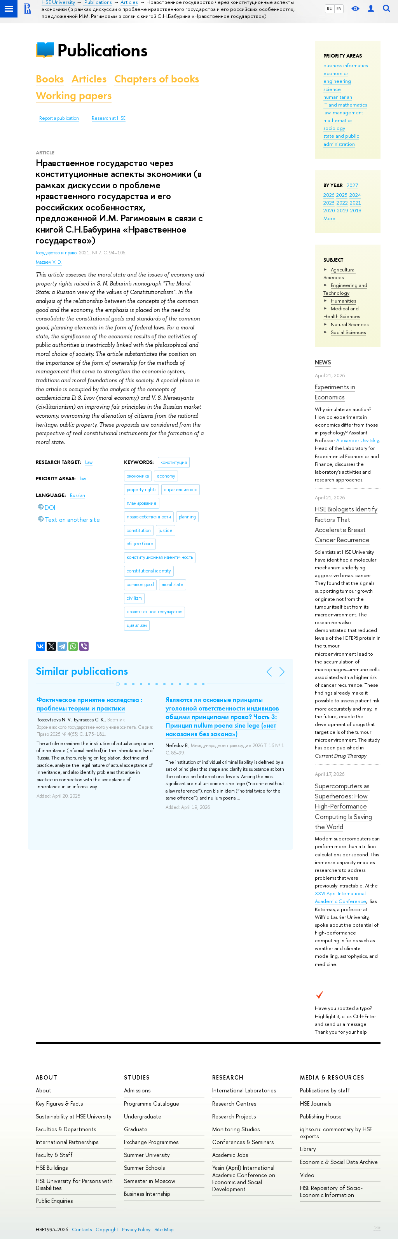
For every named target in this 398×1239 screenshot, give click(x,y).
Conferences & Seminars (243, 1142)
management (348, 112)
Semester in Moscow (149, 1181)
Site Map (164, 1229)
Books (50, 79)
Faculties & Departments (66, 1129)
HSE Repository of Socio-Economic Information (331, 1191)
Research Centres (234, 1103)
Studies (137, 1077)
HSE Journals (315, 1103)
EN (339, 8)
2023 (329, 202)
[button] (118, 684)
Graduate (135, 1129)
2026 (328, 194)
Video (307, 1175)
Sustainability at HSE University (74, 1116)
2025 (341, 194)
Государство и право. (57, 253)
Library (308, 1149)
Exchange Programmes (151, 1142)
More (329, 218)
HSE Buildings (52, 1167)
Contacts (82, 1229)
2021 (355, 202)
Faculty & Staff (54, 1154)
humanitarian (337, 96)
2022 (342, 202)
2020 (329, 210)
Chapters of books (156, 79)
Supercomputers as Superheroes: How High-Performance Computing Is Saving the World (343, 806)
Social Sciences (348, 332)
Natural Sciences (349, 324)
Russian (77, 495)
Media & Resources (332, 1077)
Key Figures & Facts (59, 1103)
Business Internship (147, 1193)
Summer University (147, 1154)
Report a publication (59, 118)
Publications (102, 50)
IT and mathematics (345, 104)
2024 (355, 194)
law (327, 112)
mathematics (337, 120)
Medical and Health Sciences (341, 312)
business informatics (345, 65)
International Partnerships (67, 1142)
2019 (342, 210)
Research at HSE (109, 118)
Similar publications (82, 671)
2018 (355, 210)
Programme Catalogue (151, 1103)
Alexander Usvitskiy (357, 440)
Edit (377, 1227)
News (323, 362)
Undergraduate (142, 1116)
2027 (352, 185)
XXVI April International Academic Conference (340, 897)
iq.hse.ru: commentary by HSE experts (336, 1132)
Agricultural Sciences (339, 273)
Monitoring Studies (236, 1129)
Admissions (137, 1090)
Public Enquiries (54, 1200)
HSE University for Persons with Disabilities (74, 1184)
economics (335, 73)
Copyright (107, 1229)
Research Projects (234, 1116)
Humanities (343, 300)
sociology (334, 127)
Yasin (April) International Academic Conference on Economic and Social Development (243, 1178)
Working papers (74, 95)
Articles (89, 79)
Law (89, 462)
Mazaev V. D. (49, 262)
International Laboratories (244, 1090)
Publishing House (321, 1116)
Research (228, 1077)
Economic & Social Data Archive (339, 1162)
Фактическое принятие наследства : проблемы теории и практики (89, 703)
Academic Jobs (230, 1154)
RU (330, 8)
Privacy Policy (136, 1229)
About (47, 1077)
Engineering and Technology (345, 289)
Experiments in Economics (335, 391)
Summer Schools (144, 1167)
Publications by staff (325, 1090)
